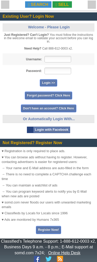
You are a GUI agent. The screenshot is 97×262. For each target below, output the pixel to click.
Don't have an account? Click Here (48, 108)
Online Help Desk (64, 253)
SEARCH (38, 4)
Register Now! (48, 230)
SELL (62, 4)
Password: (34, 71)
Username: (34, 59)
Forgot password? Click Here (48, 95)
